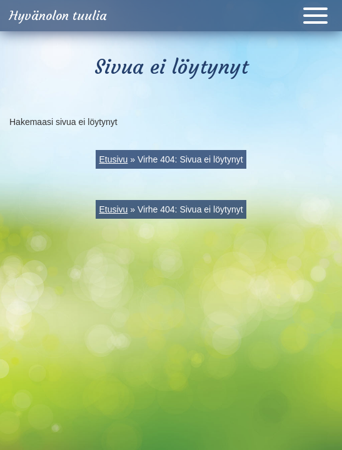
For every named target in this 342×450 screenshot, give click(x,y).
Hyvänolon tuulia (58, 15)
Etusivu (113, 159)
